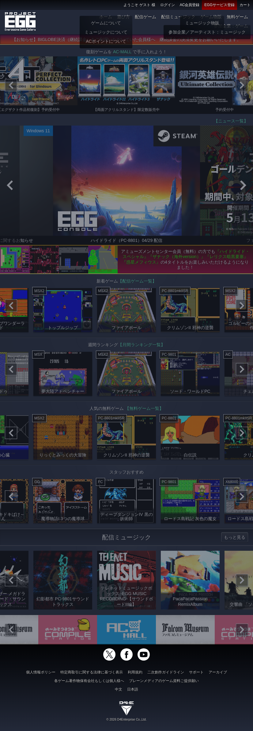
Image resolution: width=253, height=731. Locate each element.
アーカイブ (218, 672)
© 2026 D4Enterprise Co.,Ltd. (126, 719)
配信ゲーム (145, 16)
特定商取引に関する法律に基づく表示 (91, 672)
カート (245, 5)
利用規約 (135, 672)
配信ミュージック (178, 16)
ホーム (105, 16)
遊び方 (123, 16)
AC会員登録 (190, 5)
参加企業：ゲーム (231, 26)
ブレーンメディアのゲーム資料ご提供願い (164, 681)
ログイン (167, 5)
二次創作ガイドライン (165, 672)
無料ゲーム (237, 16)
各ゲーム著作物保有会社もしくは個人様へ (89, 681)
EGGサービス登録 (219, 5)
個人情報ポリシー (40, 672)
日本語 (132, 689)
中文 (118, 689)
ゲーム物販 (211, 16)
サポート (196, 672)
